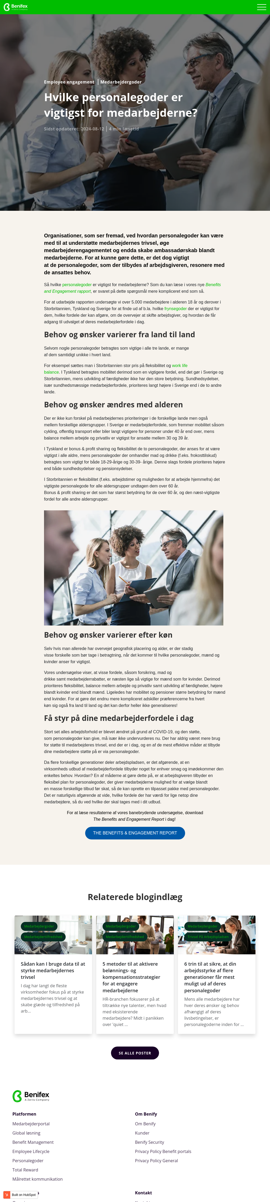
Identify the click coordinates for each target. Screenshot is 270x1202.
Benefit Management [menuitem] (33, 1142)
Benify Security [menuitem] (149, 1142)
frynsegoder (176, 308)
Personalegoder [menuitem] (28, 1161)
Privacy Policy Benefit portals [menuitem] (163, 1151)
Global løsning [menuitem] (26, 1133)
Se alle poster (135, 1053)
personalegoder (76, 284)
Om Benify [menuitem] (145, 1124)
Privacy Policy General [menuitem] (156, 1161)
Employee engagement (69, 82)
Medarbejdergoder (121, 82)
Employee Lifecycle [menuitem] (30, 1151)
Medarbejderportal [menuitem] (31, 1124)
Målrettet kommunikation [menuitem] (37, 1179)
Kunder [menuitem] (142, 1133)
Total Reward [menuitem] (25, 1170)
